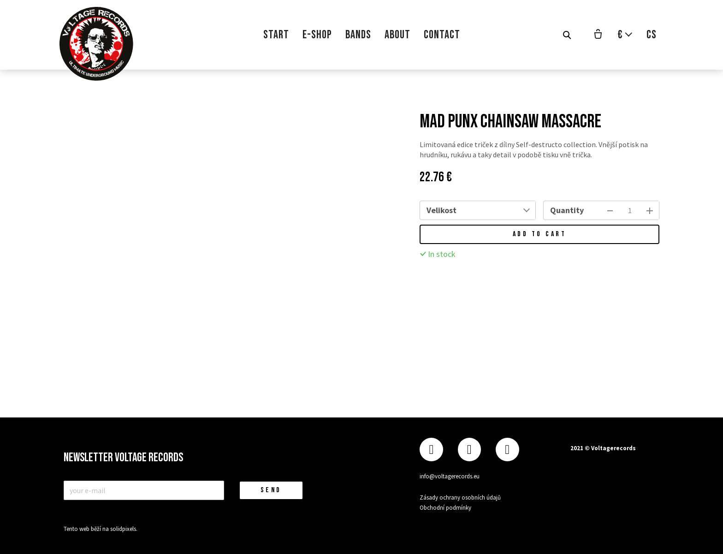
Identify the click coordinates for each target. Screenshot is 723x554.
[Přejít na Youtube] (507, 449)
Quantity (567, 210)
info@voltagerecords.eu (450, 476)
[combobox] (498, 210)
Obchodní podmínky (445, 508)
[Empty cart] (598, 35)
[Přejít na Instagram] (469, 449)
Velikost (441, 210)
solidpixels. (123, 529)
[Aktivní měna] (625, 35)
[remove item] (610, 210)
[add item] (649, 210)
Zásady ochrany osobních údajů (460, 497)
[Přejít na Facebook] (431, 449)
